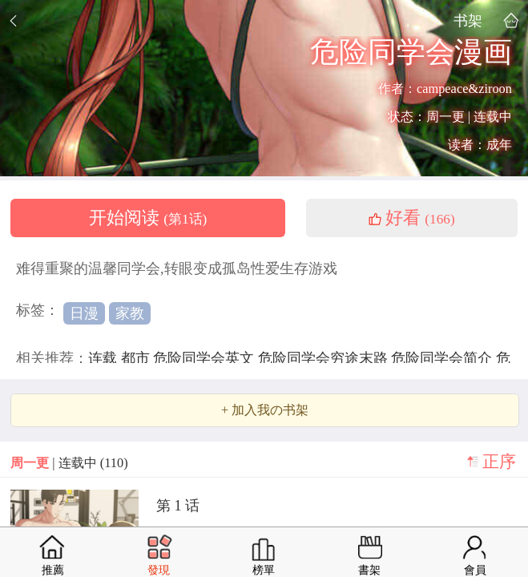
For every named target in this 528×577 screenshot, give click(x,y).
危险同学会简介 (443, 358)
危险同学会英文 (205, 358)
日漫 (84, 313)
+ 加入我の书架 (264, 410)
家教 (129, 313)
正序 (499, 462)
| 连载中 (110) (68, 462)
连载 (104, 358)
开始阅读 (148, 218)
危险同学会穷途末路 (325, 358)
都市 (137, 358)
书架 (467, 20)
